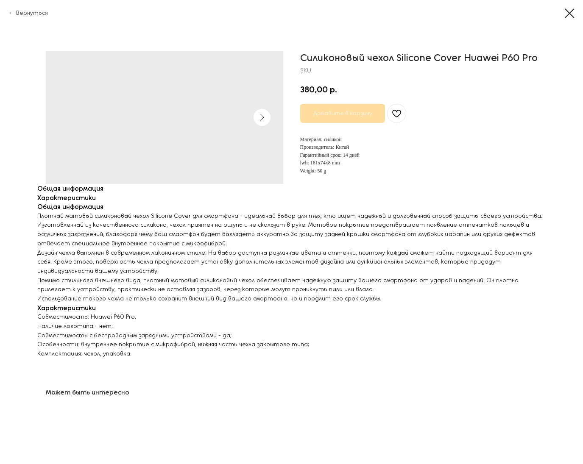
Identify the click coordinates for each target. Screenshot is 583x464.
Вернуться (32, 13)
